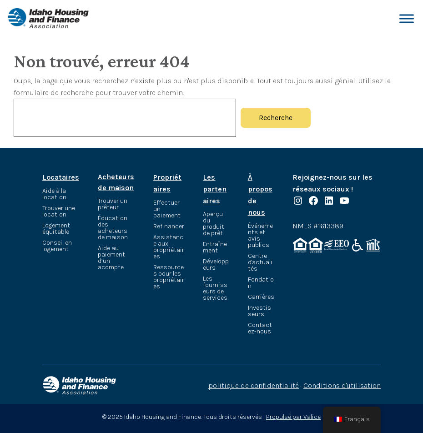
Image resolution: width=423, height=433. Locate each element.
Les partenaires (215, 189)
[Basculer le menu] (406, 18)
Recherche (275, 117)
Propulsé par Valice (293, 417)
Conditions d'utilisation (342, 385)
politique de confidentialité (253, 385)
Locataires (60, 177)
